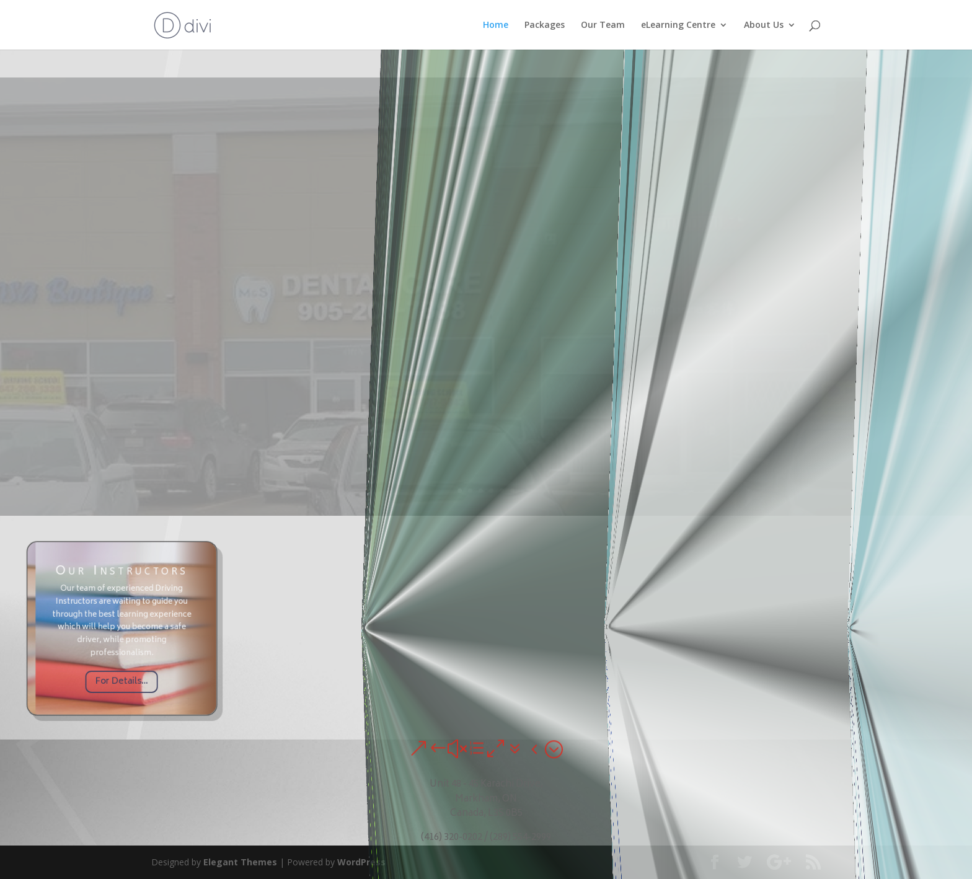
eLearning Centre (678, 25)
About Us (764, 25)
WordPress (361, 862)
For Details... (121, 660)
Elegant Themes (240, 862)
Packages (544, 25)
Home (495, 25)
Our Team (603, 25)
